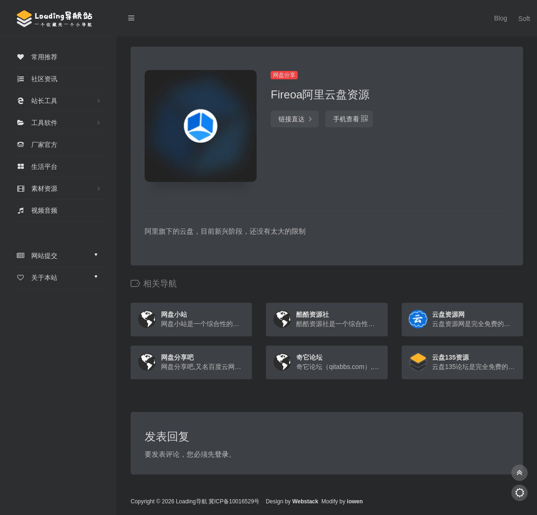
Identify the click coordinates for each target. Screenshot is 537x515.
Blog (497, 18)
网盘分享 (284, 75)
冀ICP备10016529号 (234, 501)
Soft (521, 18)
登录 (222, 454)
